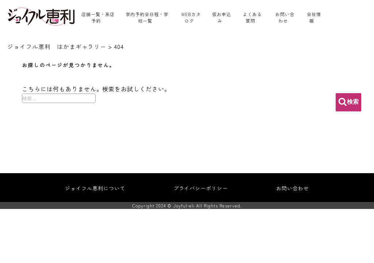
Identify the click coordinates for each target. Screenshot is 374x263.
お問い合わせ (284, 17)
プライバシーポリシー (200, 188)
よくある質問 (252, 17)
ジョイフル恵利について (95, 188)
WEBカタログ (191, 17)
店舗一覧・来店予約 (98, 17)
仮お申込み (221, 17)
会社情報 (314, 17)
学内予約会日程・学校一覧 (147, 17)
